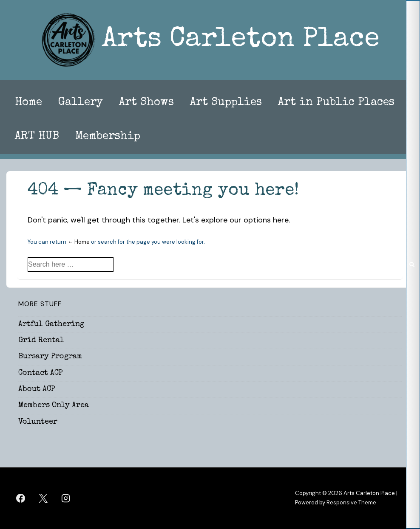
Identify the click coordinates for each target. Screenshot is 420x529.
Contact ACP (40, 373)
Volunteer (37, 422)
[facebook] (21, 498)
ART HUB (37, 136)
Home (28, 102)
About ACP (36, 389)
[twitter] (43, 498)
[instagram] (66, 498)
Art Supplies (226, 102)
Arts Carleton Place (241, 40)
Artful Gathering (51, 324)
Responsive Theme (351, 502)
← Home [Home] (79, 241)
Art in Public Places (336, 102)
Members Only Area (53, 405)
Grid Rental (41, 340)
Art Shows (146, 102)
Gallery (80, 102)
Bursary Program (50, 356)
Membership (107, 136)
